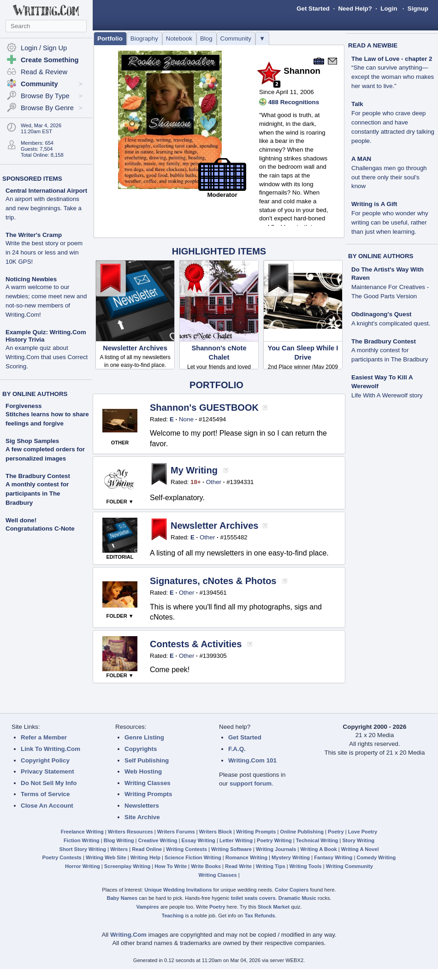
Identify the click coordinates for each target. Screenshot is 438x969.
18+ (195, 482)
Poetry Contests (62, 857)
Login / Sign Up (44, 48)
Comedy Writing (376, 857)
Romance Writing (246, 857)
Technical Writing (317, 840)
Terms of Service (45, 794)
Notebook (179, 38)
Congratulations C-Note (40, 528)
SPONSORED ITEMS (32, 178)
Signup (418, 8)
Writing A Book (319, 849)
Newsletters (141, 805)
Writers (119, 849)
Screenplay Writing (127, 866)
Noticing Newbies (46, 297)
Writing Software (231, 849)
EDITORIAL (119, 557)
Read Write (238, 866)
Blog (206, 38)
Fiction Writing (82, 840)
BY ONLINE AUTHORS (34, 393)
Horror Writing (82, 866)
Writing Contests (186, 849)
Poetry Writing (274, 840)
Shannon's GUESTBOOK (204, 407)
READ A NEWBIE (372, 45)
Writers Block (215, 831)
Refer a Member (44, 737)
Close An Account (47, 805)
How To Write (170, 866)
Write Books (206, 866)
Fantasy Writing (333, 857)
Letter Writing (236, 840)
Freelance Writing (82, 831)
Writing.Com (128, 934)
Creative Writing (158, 840)
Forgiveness (24, 405)
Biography (144, 38)
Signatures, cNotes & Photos (213, 581)
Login (388, 8)
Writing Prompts (148, 794)
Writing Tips (270, 866)
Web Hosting (143, 771)
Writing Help (145, 857)
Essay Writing (198, 840)
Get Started (313, 8)
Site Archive (142, 817)
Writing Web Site (106, 857)
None (186, 419)
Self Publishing (146, 760)
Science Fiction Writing (193, 857)
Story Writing (358, 840)
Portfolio (110, 38)
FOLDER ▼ (119, 501)
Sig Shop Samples (32, 440)
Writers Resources (130, 831)
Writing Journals (276, 849)
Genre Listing (144, 737)
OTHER (120, 442)
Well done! (21, 520)
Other (213, 482)
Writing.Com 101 (252, 760)
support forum (251, 783)
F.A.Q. (237, 748)
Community (235, 38)
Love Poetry (363, 831)
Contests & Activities (196, 644)
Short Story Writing (82, 849)
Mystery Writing (291, 857)
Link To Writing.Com (50, 748)
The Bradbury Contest (38, 476)
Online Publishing (302, 831)
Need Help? (355, 8)
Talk (392, 122)
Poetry (336, 831)
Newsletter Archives (135, 348)
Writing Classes (147, 783)
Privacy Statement (47, 771)
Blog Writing (119, 840)
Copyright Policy (45, 760)
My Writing (194, 470)
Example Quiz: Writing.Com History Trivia (47, 349)
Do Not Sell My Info (49, 783)
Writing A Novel (360, 849)
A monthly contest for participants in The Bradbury (37, 493)
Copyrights (140, 748)
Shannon (302, 71)
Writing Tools (306, 866)
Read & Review (44, 72)
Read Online (147, 849)
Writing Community (349, 866)
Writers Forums (176, 831)
